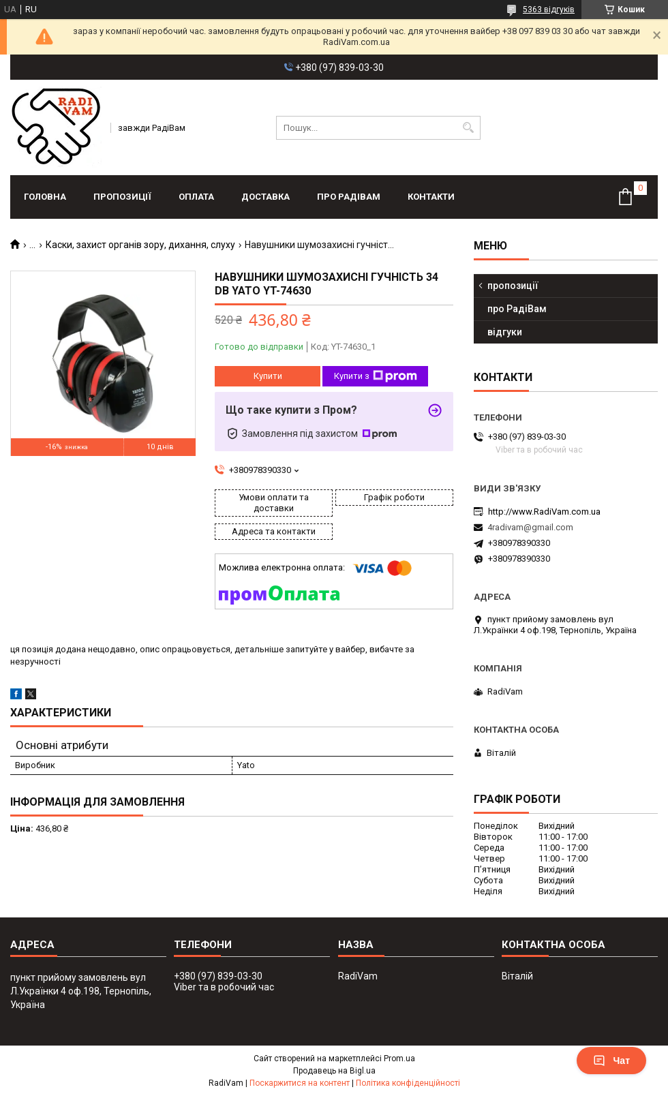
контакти (431, 197)
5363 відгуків (549, 9)
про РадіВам (348, 197)
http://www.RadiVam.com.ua (544, 511)
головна (45, 197)
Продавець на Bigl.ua (334, 1071)
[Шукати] (469, 128)
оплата (196, 197)
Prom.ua (399, 1058)
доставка (265, 197)
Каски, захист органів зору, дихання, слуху (140, 244)
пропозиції (122, 197)
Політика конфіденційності (408, 1083)
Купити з (375, 376)
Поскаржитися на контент (299, 1083)
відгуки (504, 331)
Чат (611, 1060)
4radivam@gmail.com (530, 527)
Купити (268, 376)
